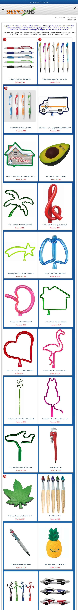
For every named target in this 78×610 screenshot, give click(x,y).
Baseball (7, 439)
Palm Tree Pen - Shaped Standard (14, 150)
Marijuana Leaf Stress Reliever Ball (14, 309)
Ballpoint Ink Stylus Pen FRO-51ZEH (39, 70)
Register (6, 583)
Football (7, 445)
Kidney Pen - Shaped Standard (39, 189)
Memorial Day (9, 472)
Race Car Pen (63, 348)
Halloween (8, 466)
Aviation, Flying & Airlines (12, 502)
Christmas (8, 460)
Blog (20, 600)
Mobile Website (44, 595)
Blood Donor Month (11, 490)
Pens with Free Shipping (12, 388)
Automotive (8, 499)
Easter (7, 463)
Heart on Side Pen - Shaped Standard (14, 229)
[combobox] (39, 555)
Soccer (7, 451)
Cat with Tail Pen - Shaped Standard (14, 269)
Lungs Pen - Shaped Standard (14, 189)
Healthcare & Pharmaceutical (14, 517)
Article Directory (40, 593)
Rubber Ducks (9, 412)
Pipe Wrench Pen (64, 268)
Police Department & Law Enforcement (17, 520)
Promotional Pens (53, 600)
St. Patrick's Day (10, 475)
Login (6, 580)
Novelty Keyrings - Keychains (14, 421)
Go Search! (39, 560)
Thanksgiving (9, 478)
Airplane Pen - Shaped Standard (39, 268)
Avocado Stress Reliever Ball (63, 109)
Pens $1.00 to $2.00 (11, 397)
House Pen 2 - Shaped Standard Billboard (39, 110)
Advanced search (39, 564)
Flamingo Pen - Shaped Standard (39, 228)
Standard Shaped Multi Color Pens (15, 370)
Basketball (8, 442)
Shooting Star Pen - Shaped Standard (63, 150)
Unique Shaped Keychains (13, 418)
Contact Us (66, 593)
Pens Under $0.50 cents (12, 391)
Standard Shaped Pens (12, 364)
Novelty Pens (36, 600)
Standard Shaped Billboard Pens (15, 367)
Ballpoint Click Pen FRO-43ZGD (14, 69)
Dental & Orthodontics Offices (14, 511)
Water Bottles (9, 427)
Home (14, 593)
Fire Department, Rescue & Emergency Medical (19, 514)
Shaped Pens (27, 600)
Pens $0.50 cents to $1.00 (12, 394)
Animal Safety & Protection (13, 487)
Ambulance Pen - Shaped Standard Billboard (14, 110)
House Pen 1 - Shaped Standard (63, 189)
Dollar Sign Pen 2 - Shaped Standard (63, 229)
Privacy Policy (32, 595)
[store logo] (20, 12)
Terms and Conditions (54, 593)
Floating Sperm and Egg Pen (63, 308)
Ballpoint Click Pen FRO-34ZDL (63, 69)
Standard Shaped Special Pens (14, 373)
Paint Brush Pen (39, 308)
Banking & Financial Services (13, 505)
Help (52, 595)
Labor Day (8, 469)
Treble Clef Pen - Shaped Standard (39, 150)
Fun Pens (44, 600)
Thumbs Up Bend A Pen (39, 348)
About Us (29, 593)
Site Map (21, 593)
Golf (6, 448)
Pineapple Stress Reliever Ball (14, 348)
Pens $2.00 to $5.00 (11, 400)
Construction (9, 508)
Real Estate (8, 523)
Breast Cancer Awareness (13, 493)
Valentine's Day (10, 481)
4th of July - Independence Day (14, 457)
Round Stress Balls (10, 406)
